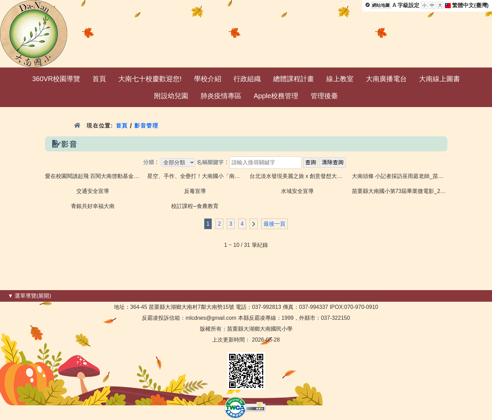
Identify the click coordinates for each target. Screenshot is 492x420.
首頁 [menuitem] (99, 78)
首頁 (122, 126)
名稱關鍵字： (212, 162)
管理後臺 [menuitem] (324, 96)
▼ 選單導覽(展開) (29, 296)
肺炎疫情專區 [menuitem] (220, 96)
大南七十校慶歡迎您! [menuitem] (150, 78)
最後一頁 (274, 224)
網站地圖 (381, 5)
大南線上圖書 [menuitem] (439, 78)
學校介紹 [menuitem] (207, 78)
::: (4, 296)
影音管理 (146, 126)
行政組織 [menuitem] (247, 78)
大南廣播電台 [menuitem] (386, 78)
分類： (151, 162)
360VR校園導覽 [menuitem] (56, 78)
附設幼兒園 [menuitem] (171, 96)
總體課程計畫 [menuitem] (293, 78)
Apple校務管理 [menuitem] (276, 96)
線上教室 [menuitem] (340, 78)
